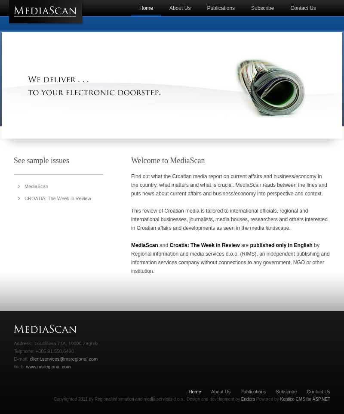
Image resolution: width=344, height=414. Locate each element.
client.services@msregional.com (63, 358)
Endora (248, 399)
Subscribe (262, 8)
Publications (221, 8)
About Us (179, 8)
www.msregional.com (48, 366)
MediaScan (36, 186)
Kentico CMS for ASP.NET (305, 399)
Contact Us (303, 8)
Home (146, 8)
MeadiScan (46, 12)
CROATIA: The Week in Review (58, 198)
